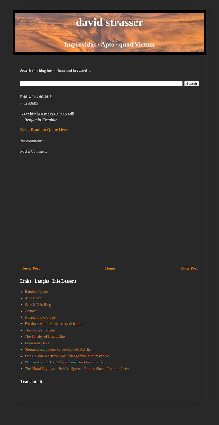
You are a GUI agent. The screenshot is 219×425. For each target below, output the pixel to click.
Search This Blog (38, 305)
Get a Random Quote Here (44, 129)
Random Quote (36, 292)
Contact (31, 311)
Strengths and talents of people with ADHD (58, 349)
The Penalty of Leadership (45, 336)
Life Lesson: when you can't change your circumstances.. (68, 356)
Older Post (189, 268)
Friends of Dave (37, 343)
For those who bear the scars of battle (53, 324)
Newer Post (30, 268)
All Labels (33, 298)
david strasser (109, 22)
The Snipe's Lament (40, 330)
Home (110, 268)
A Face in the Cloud (40, 317)
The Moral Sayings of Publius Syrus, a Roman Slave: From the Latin (77, 369)
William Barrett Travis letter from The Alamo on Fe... (65, 362)
